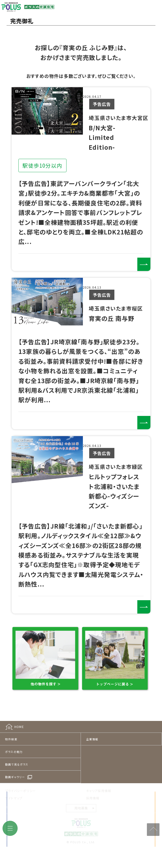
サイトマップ (13, 793)
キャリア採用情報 (98, 786)
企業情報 (92, 734)
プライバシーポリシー (20, 786)
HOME (19, 722)
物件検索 (11, 734)
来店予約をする (49, 838)
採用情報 (93, 793)
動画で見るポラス (16, 759)
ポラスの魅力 (14, 747)
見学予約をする (126, 838)
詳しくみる (142, 262)
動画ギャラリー (15, 772)
